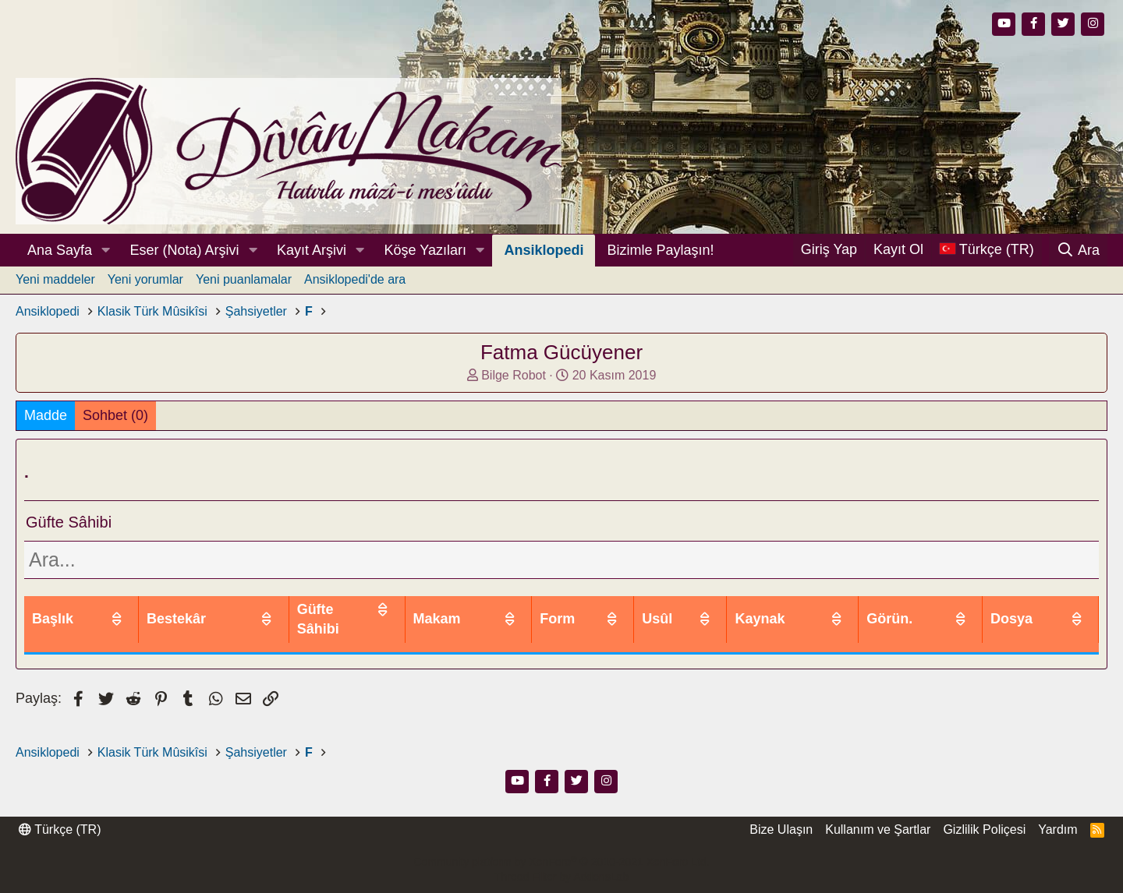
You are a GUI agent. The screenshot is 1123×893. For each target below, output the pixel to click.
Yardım (1057, 829)
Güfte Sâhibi (454, 609)
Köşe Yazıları (425, 250)
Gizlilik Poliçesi (984, 829)
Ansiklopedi (543, 250)
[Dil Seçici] (986, 250)
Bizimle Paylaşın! (660, 250)
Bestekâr (329, 609)
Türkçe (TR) (60, 829)
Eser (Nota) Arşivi (184, 250)
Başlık (52, 609)
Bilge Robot (513, 375)
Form (669, 609)
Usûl (751, 609)
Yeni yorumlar (145, 279)
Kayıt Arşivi (311, 250)
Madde (45, 415)
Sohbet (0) (115, 415)
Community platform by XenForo (561, 862)
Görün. (939, 609)
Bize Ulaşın (781, 829)
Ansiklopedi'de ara (355, 279)
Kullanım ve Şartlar (877, 829)
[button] (106, 250)
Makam (577, 609)
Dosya (1035, 609)
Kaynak (840, 609)
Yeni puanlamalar (244, 279)
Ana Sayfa (59, 250)
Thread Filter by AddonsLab (561, 876)
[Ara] (1078, 250)
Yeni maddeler (55, 279)
